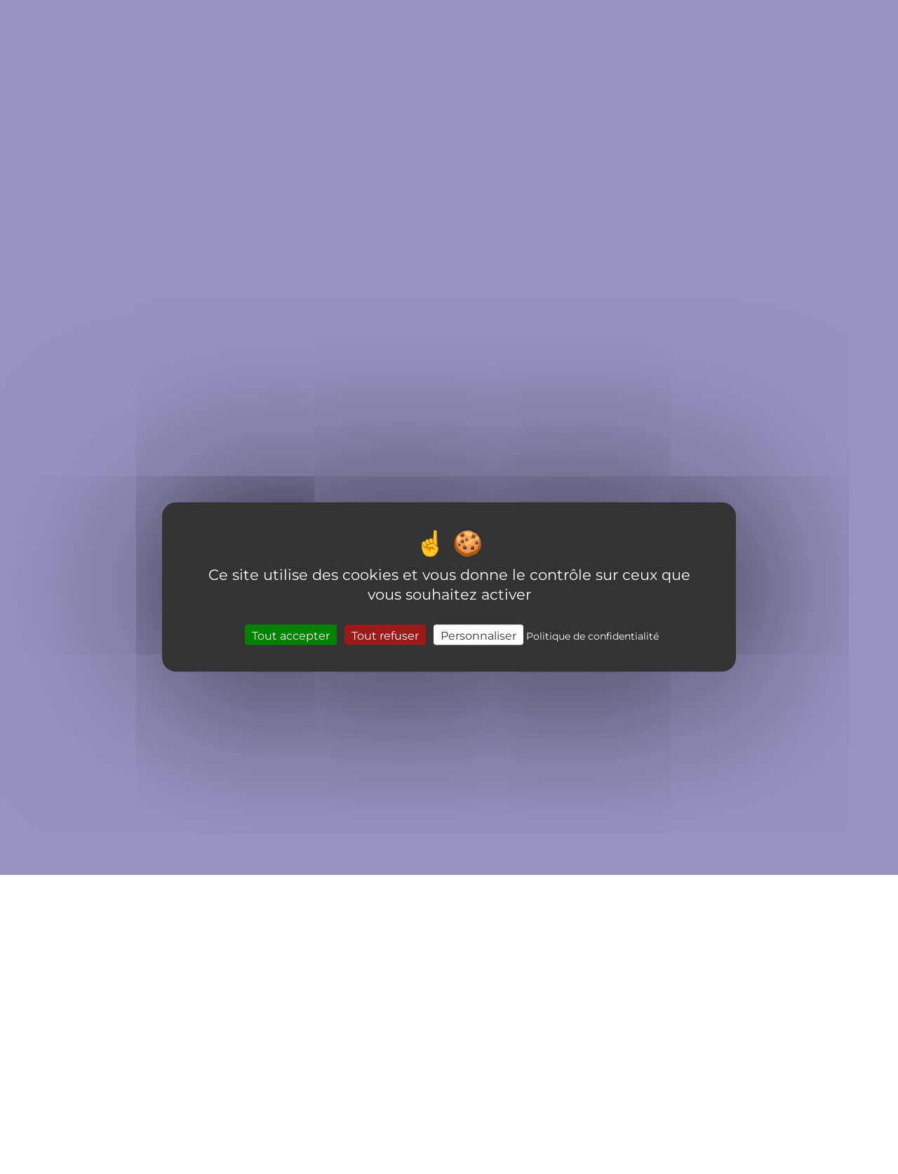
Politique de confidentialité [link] (592, 635)
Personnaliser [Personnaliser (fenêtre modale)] (478, 634)
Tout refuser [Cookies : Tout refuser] (385, 634)
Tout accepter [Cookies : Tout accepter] (291, 634)
